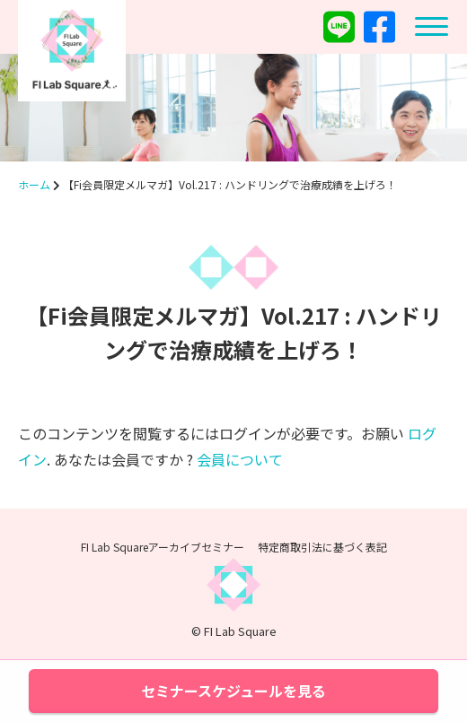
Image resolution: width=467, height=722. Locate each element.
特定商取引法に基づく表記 (322, 546)
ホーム (34, 184)
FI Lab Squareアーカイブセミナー (162, 546)
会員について (240, 459)
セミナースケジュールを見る (233, 690)
